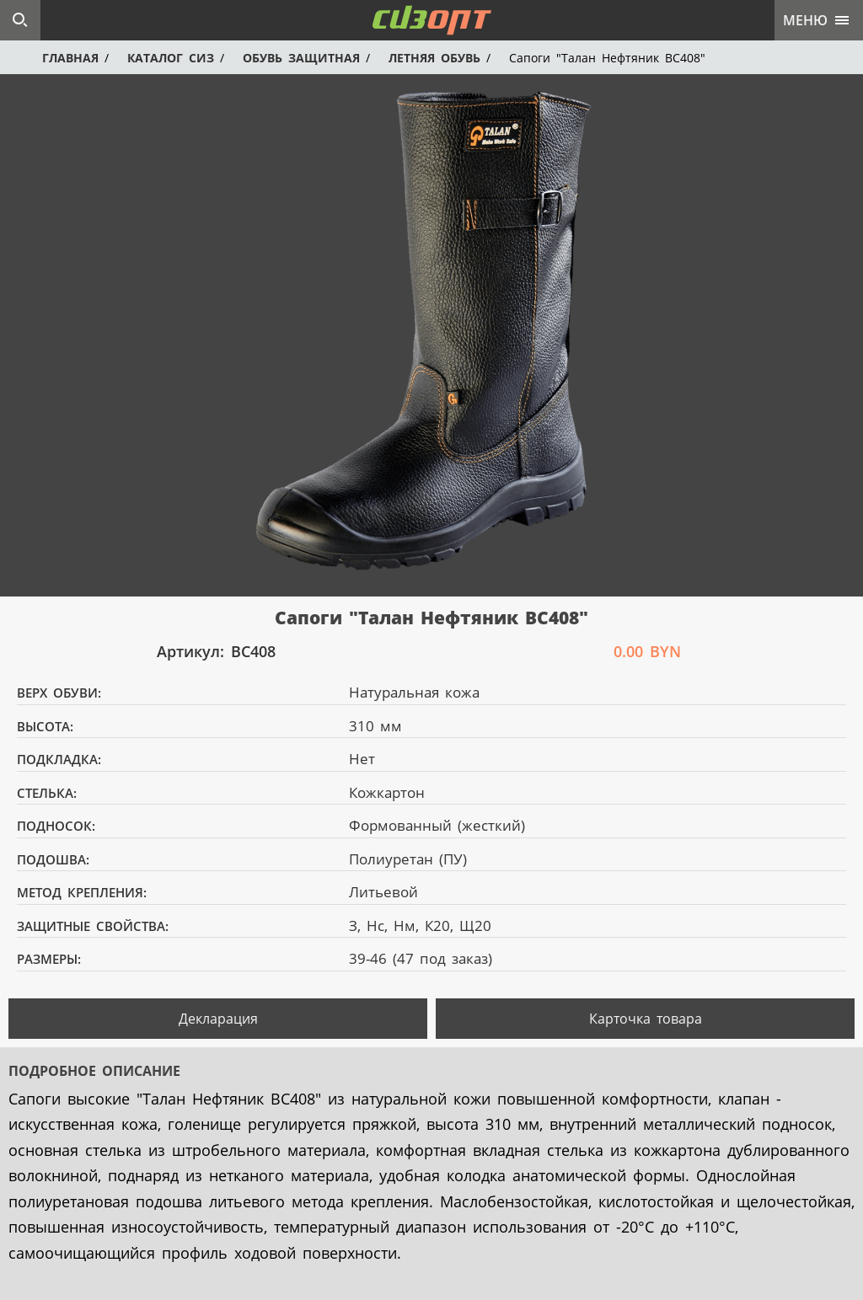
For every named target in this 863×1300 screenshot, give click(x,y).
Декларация (218, 1018)
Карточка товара (645, 1018)
